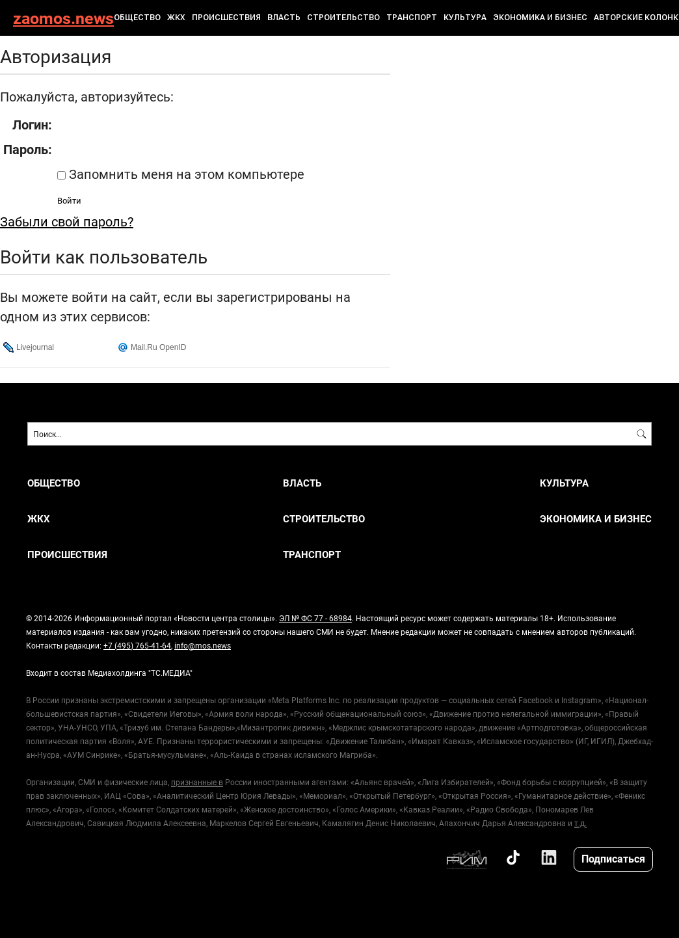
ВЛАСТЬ (283, 17)
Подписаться (613, 858)
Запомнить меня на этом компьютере (185, 173)
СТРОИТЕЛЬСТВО (343, 17)
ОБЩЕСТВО (137, 17)
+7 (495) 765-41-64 (137, 645)
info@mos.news (202, 645)
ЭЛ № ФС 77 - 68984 (315, 618)
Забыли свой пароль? (66, 221)
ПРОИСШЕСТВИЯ (226, 17)
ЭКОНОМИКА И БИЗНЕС (540, 17)
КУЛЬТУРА (465, 17)
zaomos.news (63, 18)
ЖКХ (176, 17)
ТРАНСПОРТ (411, 17)
